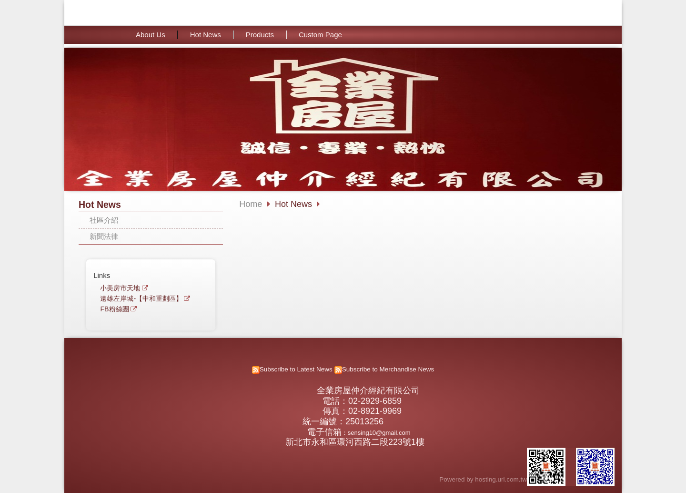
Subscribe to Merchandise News (388, 369)
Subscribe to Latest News (296, 369)
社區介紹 (104, 220)
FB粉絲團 (114, 309)
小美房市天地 (120, 288)
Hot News (294, 204)
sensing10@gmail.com (379, 432)
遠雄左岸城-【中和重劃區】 (141, 298)
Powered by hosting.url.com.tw (483, 479)
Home (250, 204)
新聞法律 (104, 236)
